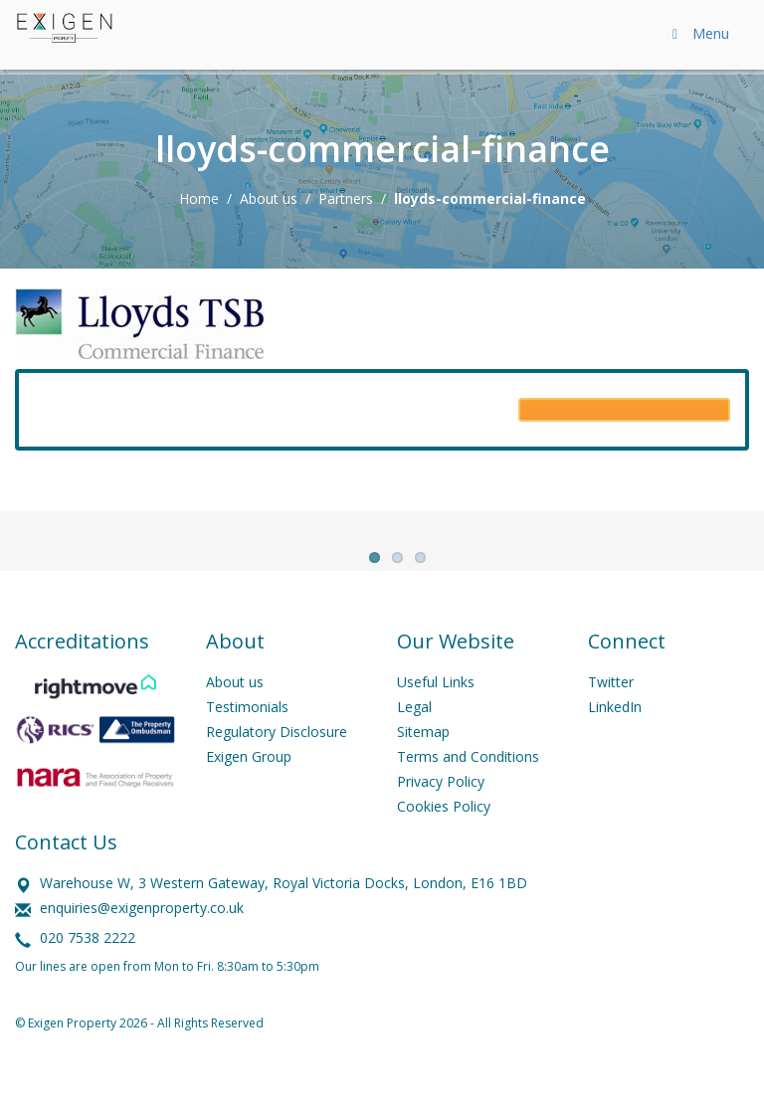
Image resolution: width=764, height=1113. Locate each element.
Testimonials (247, 738)
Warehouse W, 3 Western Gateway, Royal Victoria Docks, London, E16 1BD (283, 914)
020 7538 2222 (87, 969)
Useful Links (436, 713)
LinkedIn (615, 738)
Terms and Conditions (468, 788)
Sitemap (423, 763)
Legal (414, 738)
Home (199, 198)
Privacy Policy (440, 813)
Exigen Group (248, 788)
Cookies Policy (443, 838)
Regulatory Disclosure (276, 763)
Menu (697, 33)
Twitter (611, 713)
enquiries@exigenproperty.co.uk (142, 939)
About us (268, 198)
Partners (345, 198)
